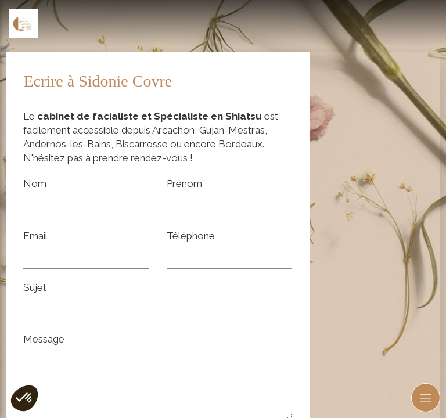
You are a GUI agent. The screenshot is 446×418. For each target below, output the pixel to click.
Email (35, 236)
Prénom (184, 183)
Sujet (34, 287)
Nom (34, 183)
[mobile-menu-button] (425, 397)
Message (43, 339)
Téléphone (191, 236)
